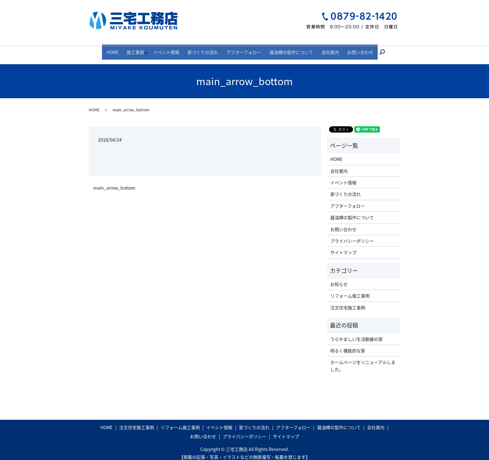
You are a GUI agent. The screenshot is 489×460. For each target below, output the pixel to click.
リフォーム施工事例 (350, 290)
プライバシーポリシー (352, 235)
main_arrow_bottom (114, 182)
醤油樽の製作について (288, 49)
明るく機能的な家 (347, 345)
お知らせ (339, 278)
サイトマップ (343, 247)
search (375, 49)
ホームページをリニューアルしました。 (362, 360)
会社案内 (324, 49)
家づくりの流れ (206, 49)
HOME (121, 49)
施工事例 (141, 49)
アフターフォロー (244, 49)
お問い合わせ (351, 49)
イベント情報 (172, 49)
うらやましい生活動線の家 (356, 333)
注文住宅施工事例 (347, 302)
